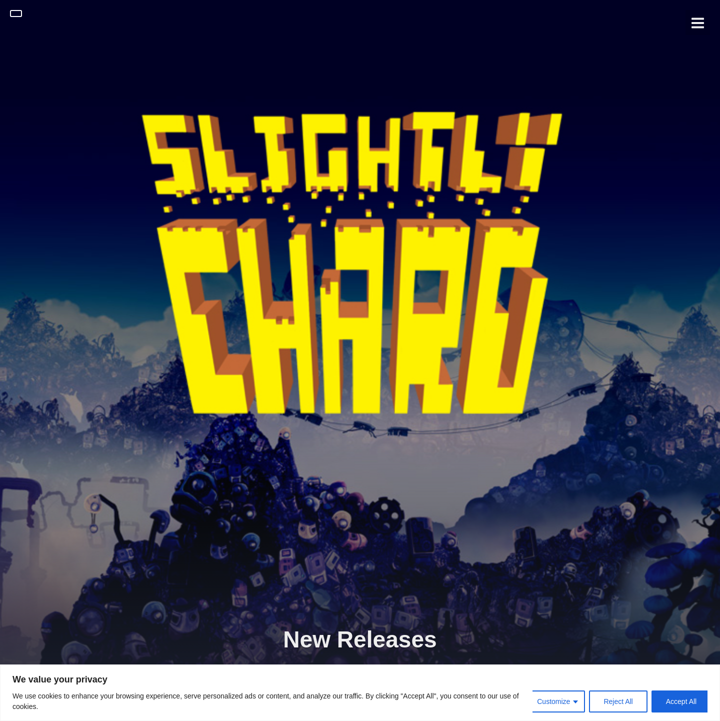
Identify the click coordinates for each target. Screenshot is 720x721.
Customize (553, 701)
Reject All (618, 701)
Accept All (681, 701)
